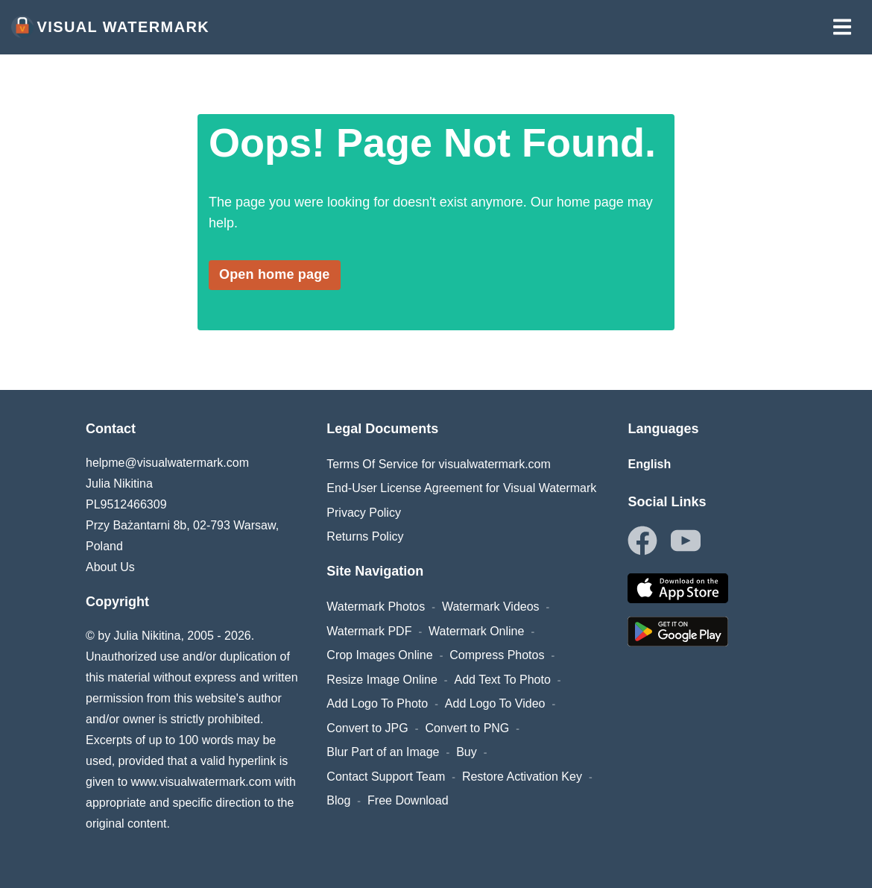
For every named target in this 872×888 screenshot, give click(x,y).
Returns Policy (364, 536)
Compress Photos (496, 655)
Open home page (274, 274)
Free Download (408, 800)
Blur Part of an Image (382, 752)
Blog (338, 800)
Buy (466, 752)
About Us (110, 567)
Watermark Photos (375, 606)
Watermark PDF (368, 631)
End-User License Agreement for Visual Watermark (461, 488)
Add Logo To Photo (377, 703)
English (649, 464)
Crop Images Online (379, 655)
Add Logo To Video (495, 703)
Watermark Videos (491, 606)
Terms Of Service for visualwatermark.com (438, 464)
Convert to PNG (467, 728)
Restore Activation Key (522, 776)
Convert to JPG (367, 728)
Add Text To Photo (503, 679)
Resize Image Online (381, 679)
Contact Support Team (385, 776)
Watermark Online (476, 631)
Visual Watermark (110, 27)
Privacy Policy (363, 512)
